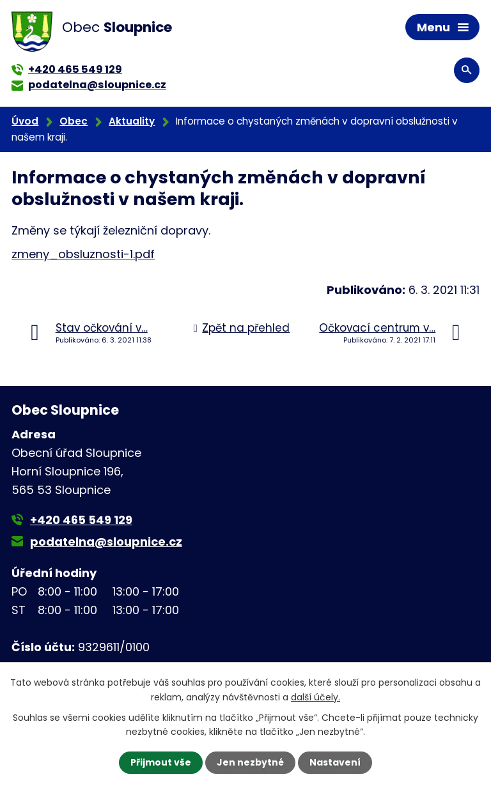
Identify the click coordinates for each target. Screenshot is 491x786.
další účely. (315, 696)
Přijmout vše (160, 762)
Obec (73, 121)
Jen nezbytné (250, 762)
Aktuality (132, 121)
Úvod (25, 121)
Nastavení (335, 762)
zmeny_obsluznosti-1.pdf (83, 254)
